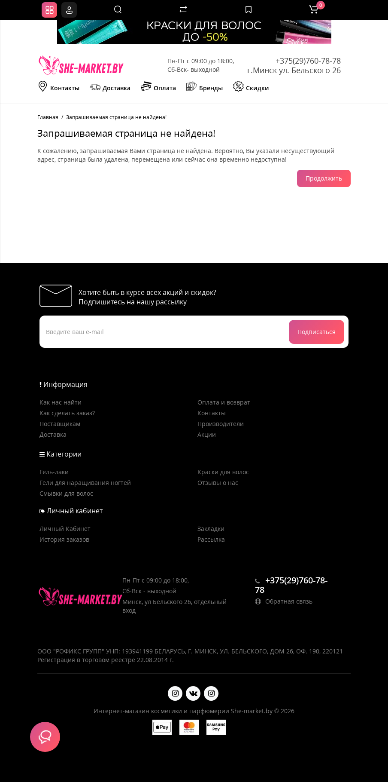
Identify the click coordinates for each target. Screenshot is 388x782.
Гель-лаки (54, 472)
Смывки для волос (66, 493)
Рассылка (211, 539)
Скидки (251, 87)
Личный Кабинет (65, 528)
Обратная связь (283, 601)
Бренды (204, 87)
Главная (47, 117)
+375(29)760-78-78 (308, 60)
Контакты (58, 87)
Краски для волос (223, 472)
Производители (220, 424)
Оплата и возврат (223, 402)
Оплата (158, 87)
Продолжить (324, 178)
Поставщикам (59, 424)
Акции (206, 434)
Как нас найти (60, 402)
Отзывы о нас (217, 482)
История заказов (64, 539)
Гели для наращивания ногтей (85, 482)
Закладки (210, 528)
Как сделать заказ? (67, 413)
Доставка (110, 87)
